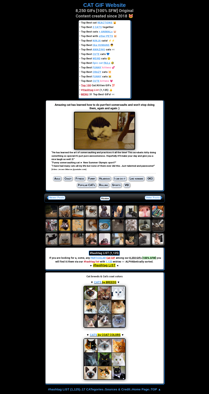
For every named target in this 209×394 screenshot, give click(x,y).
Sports (116, 185)
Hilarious (104, 178)
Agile (57, 178)
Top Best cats (97, 31)
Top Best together (97, 27)
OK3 (150, 178)
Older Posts (153, 197)
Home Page (140, 389)
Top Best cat (96, 22)
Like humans (136, 178)
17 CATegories (92, 389)
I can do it (120, 178)
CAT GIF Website (104, 5)
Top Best (95, 45)
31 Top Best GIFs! (96, 94)
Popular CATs (86, 185)
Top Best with (97, 36)
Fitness (80, 178)
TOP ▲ (156, 389)
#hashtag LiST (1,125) (64, 389)
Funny (91, 178)
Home (105, 198)
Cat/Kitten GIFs (96, 85)
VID (127, 185)
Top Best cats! (94, 40)
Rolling (103, 185)
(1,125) (95, 89)
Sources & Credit (117, 389)
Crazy (67, 178)
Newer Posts (56, 197)
